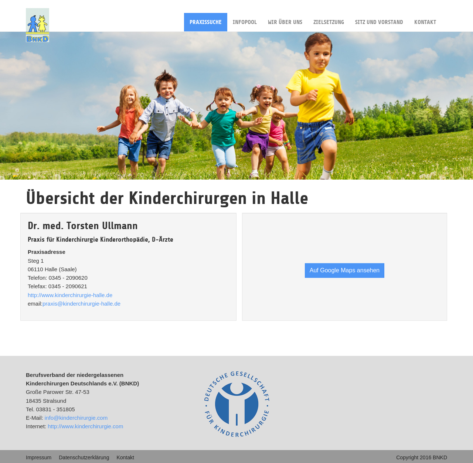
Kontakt (425, 19)
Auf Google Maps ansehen (345, 270)
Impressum (38, 457)
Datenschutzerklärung (84, 457)
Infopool (244, 19)
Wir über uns (285, 19)
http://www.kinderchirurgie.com (85, 426)
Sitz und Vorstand (379, 19)
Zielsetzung (329, 19)
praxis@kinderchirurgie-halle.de (81, 303)
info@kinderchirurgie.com (76, 418)
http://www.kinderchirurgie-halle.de (70, 295)
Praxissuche (205, 19)
